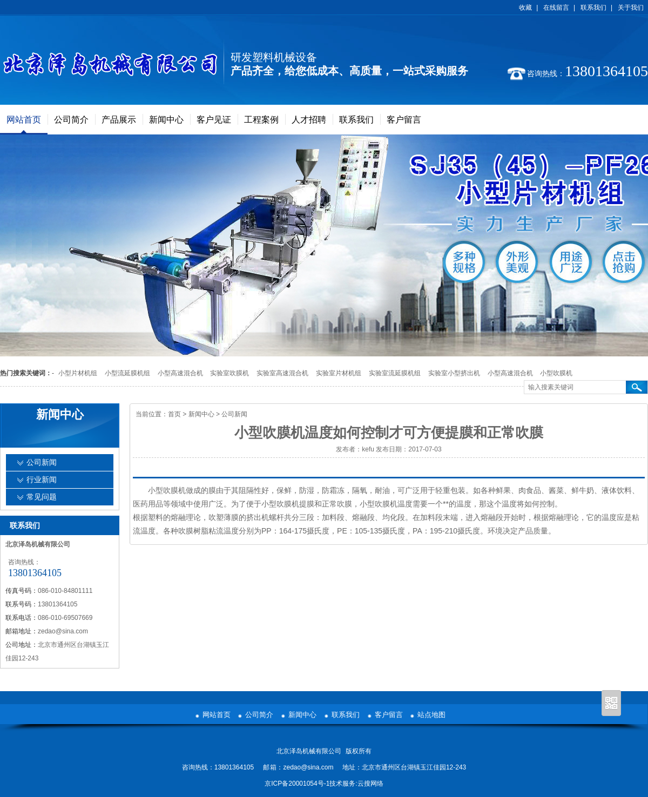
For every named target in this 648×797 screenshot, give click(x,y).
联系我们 (593, 7)
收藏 (525, 7)
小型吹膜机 (556, 373)
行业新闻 (41, 480)
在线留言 (556, 7)
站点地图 (431, 715)
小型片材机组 (77, 373)
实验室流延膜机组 (395, 373)
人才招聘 (309, 119)
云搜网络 (370, 783)
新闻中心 (166, 119)
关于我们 (631, 7)
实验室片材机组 (338, 373)
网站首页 (23, 119)
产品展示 (119, 119)
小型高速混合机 (180, 373)
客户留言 (404, 119)
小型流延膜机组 (127, 373)
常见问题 (41, 497)
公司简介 (71, 119)
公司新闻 (234, 414)
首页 (174, 414)
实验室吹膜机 (229, 373)
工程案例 (261, 119)
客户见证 (214, 119)
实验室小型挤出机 (454, 373)
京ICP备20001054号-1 (297, 783)
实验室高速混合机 (282, 373)
